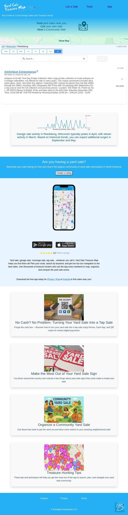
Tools (89, 6)
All (58, 51)
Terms (84, 498)
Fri (36, 51)
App (109, 6)
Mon (6, 51)
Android (66, 279)
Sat (43, 51)
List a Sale (72, 6)
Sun (50, 51)
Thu (28, 51)
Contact (44, 498)
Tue (13, 51)
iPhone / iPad (53, 279)
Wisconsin (11, 46)
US (3, 46)
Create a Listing (64, 173)
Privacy (63, 498)
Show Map (64, 41)
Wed (21, 51)
